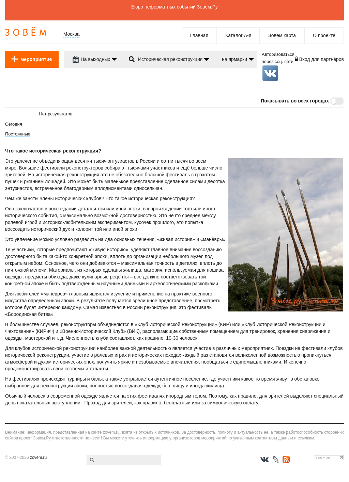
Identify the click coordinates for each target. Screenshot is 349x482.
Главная (199, 35)
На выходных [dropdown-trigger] (91, 59)
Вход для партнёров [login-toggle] (321, 59)
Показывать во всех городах (295, 100)
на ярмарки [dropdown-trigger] (234, 59)
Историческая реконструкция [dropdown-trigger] (170, 59)
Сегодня (13, 124)
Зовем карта (282, 35)
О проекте (324, 35)
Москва (71, 34)
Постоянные (17, 133)
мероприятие (36, 59)
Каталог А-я (238, 35)
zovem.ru (38, 457)
